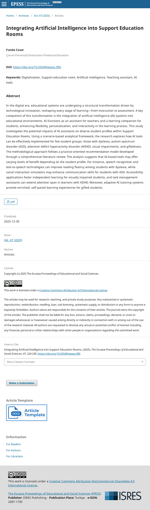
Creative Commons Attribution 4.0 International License (73, 290)
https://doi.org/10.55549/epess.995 (37, 67)
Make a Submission (21, 383)
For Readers (13, 444)
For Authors (13, 450)
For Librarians (14, 456)
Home (10, 15)
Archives (24, 15)
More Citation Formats (21, 362)
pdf (12, 202)
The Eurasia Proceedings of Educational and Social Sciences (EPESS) (54, 493)
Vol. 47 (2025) (42, 15)
